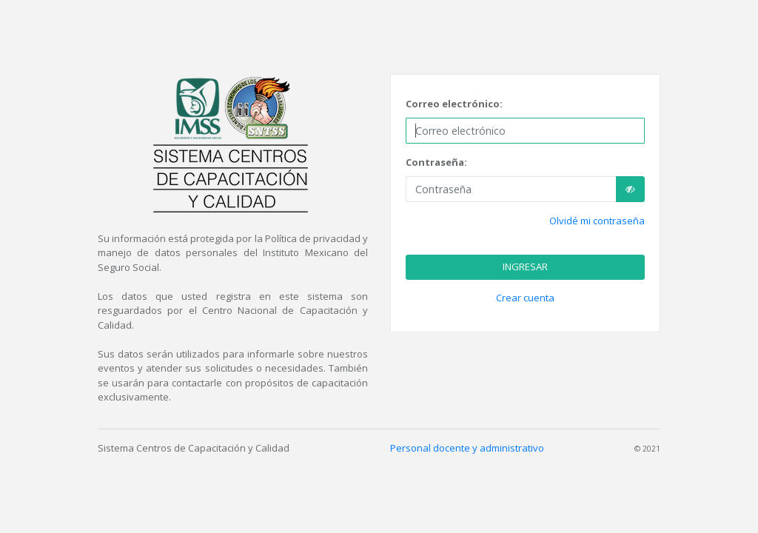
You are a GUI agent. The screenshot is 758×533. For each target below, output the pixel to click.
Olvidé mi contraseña (597, 220)
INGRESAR (525, 266)
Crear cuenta (525, 297)
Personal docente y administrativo (467, 448)
